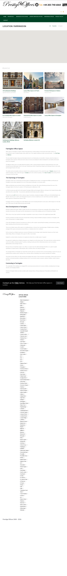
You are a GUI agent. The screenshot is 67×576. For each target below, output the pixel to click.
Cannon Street (24, 327)
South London (24, 472)
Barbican (22, 307)
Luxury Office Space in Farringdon (53, 115)
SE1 (21, 463)
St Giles (22, 475)
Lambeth (22, 408)
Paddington (23, 446)
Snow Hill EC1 (26, 92)
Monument (23, 434)
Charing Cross (24, 338)
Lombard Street (24, 416)
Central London (24, 334)
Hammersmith (24, 388)
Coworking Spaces (49, 16)
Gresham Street (24, 383)
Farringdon (23, 367)
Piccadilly (23, 454)
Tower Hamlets (24, 493)
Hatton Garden (24, 392)
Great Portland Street (25, 379)
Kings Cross (23, 405)
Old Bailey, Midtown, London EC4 (32, 140)
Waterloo (23, 501)
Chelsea (22, 339)
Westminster (23, 506)
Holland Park (23, 396)
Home (4, 16)
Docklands (23, 352)
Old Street (23, 443)
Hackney (22, 387)
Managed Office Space (22, 16)
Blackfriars (23, 316)
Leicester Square (24, 412)
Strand (22, 484)
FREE (17, 283)
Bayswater (23, 309)
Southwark (23, 474)
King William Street (25, 403)
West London (23, 504)
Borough (22, 321)
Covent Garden (24, 348)
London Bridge (24, 417)
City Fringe (57, 153)
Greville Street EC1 (27, 117)
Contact (5, 20)
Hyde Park (23, 397)
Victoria (22, 495)
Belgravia (22, 311)
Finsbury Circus (24, 370)
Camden (27, 172)
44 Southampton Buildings (9, 90)
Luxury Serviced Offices (36, 16)
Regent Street (23, 459)
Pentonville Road (24, 452)
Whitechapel (23, 508)
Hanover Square (24, 390)
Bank (22, 305)
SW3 (22, 488)
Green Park (23, 381)
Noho (22, 437)
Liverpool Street (24, 414)
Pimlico (22, 457)
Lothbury (22, 419)
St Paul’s (22, 483)
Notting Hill (23, 441)
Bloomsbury (23, 318)
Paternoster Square (25, 450)
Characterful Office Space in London (33, 115)
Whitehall (22, 510)
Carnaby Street (24, 329)
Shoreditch (23, 464)
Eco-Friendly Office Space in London (12, 115)
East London (23, 354)
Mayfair (22, 426)
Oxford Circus (24, 445)
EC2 (22, 358)
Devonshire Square (25, 350)
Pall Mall (22, 448)
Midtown (9, 154)
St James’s (23, 477)
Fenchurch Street (24, 368)
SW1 (22, 486)
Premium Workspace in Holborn (52, 90)
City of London (48, 172)
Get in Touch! (60, 283)
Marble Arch (23, 423)
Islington (51, 171)
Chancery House (48, 92)
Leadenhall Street (24, 410)
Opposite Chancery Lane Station (9, 92)
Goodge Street (24, 377)
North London (24, 439)
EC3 (21, 359)
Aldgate (22, 302)
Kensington (23, 401)
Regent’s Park (23, 461)
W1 (21, 497)
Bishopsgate (23, 314)
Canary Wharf (23, 325)
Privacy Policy (59, 16)
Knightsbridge (23, 406)
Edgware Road (24, 363)
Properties (11, 16)
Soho (22, 468)
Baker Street (23, 303)
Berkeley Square (24, 312)
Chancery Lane (24, 336)
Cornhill (22, 347)
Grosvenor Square (24, 385)
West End (23, 502)
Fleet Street (23, 374)
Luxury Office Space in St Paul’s (31, 90)
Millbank (22, 430)
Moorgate (23, 435)
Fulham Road (23, 376)
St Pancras (23, 481)
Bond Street (23, 320)
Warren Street (24, 499)
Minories (22, 432)
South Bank (23, 470)
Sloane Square (24, 466)
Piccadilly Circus (24, 455)
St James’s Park (24, 479)
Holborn (22, 394)
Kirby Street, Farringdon (7, 117)
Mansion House (24, 421)
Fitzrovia (22, 372)
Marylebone (23, 425)
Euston (22, 365)
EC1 (15, 195)
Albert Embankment (25, 300)
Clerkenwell (23, 345)
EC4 (21, 361)
